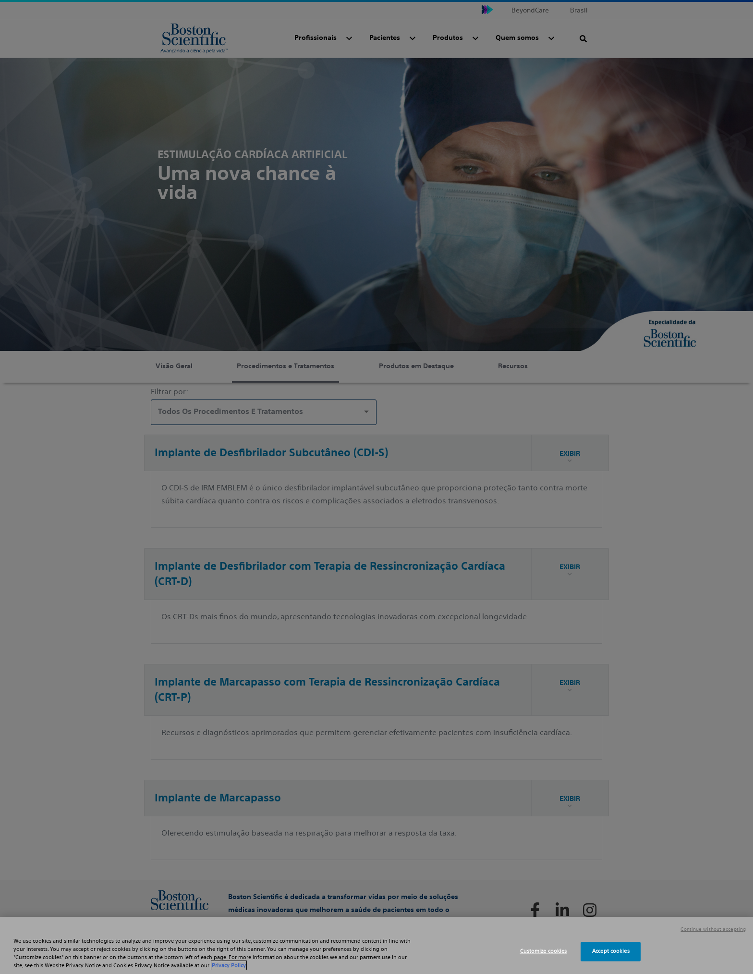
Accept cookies (611, 951)
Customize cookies (543, 951)
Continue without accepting (713, 929)
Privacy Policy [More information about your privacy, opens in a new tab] (229, 965)
